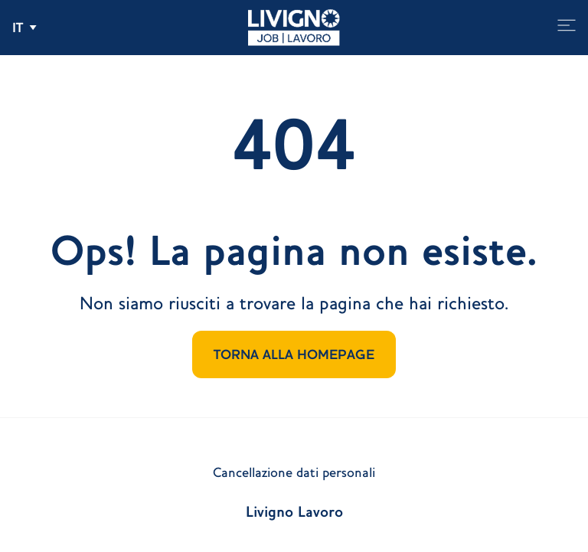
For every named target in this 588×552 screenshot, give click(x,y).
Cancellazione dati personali (294, 472)
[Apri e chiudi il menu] (566, 25)
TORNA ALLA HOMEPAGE (294, 354)
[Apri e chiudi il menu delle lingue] (24, 27)
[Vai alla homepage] (294, 27)
